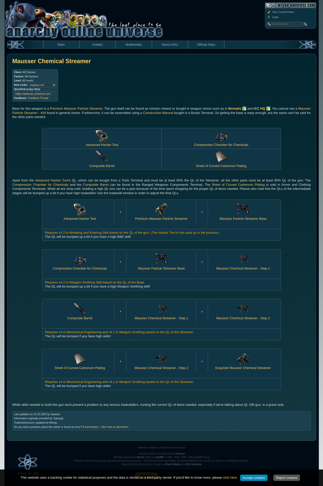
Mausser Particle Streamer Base (243, 216)
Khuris (140, 457)
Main (61, 44)
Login (272, 17)
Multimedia (134, 44)
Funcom (180, 453)
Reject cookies (286, 478)
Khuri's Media (172, 464)
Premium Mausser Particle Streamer (76, 108)
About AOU (170, 44)
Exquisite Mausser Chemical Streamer (243, 366)
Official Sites (206, 44)
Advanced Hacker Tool (102, 143)
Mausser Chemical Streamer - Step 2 (243, 316)
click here (230, 477)
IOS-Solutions (194, 464)
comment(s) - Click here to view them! (105, 427)
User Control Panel (280, 12)
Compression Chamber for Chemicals (221, 143)
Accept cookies (254, 478)
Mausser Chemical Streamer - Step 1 (243, 266)
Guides (97, 44)
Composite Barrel (96, 185)
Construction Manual (158, 113)
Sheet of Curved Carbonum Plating (238, 185)
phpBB (160, 457)
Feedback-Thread (38, 98)
